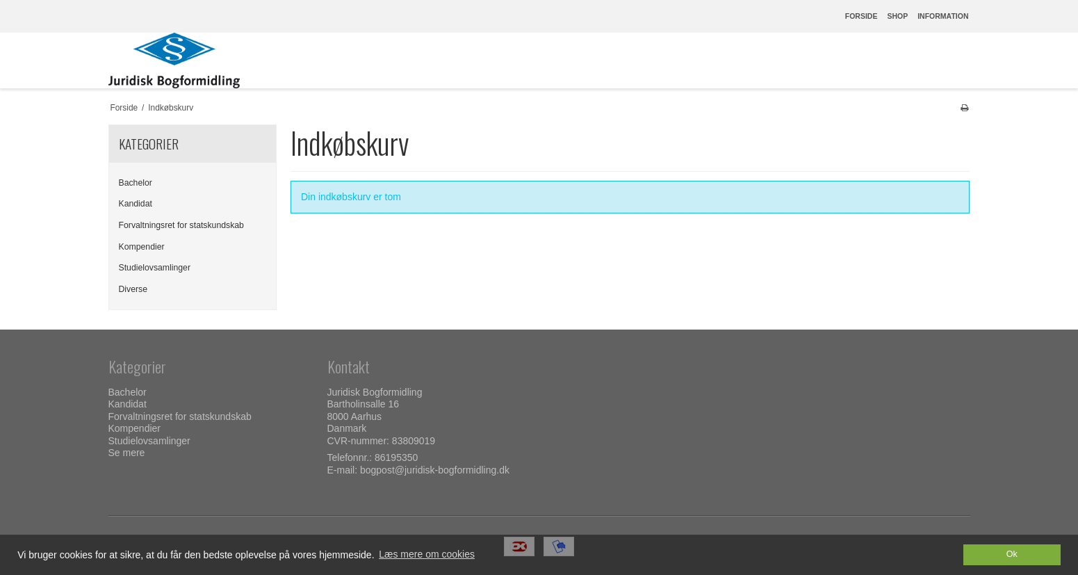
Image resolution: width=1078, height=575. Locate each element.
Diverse (133, 289)
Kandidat (135, 204)
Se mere (126, 452)
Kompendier (142, 247)
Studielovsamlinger (155, 268)
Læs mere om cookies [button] (427, 554)
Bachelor (135, 183)
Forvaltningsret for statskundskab (181, 225)
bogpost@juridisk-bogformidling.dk (434, 470)
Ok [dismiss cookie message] (1012, 554)
